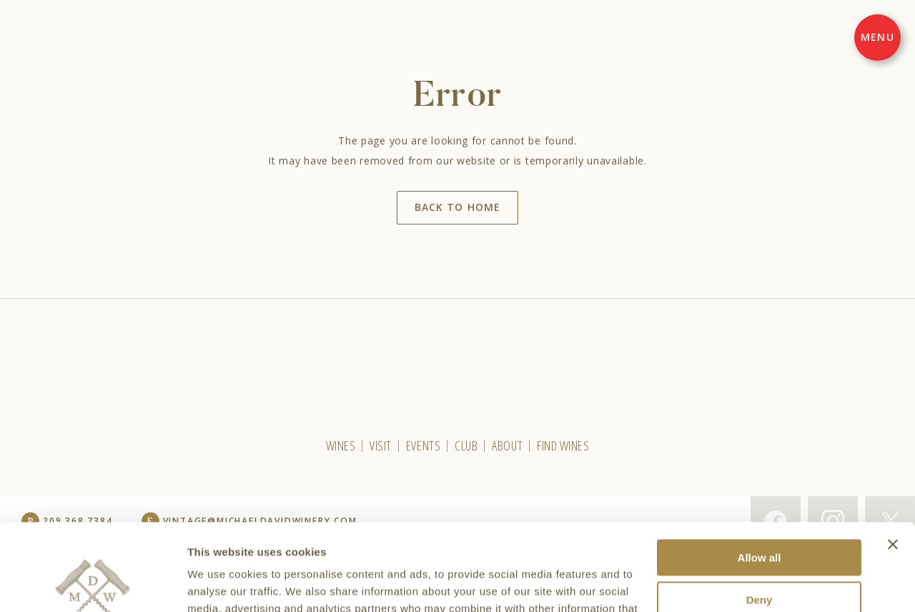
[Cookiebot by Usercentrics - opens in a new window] (92, 584)
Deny (759, 519)
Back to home (457, 207)
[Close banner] (893, 463)
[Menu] (877, 37)
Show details (220, 584)
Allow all (759, 476)
